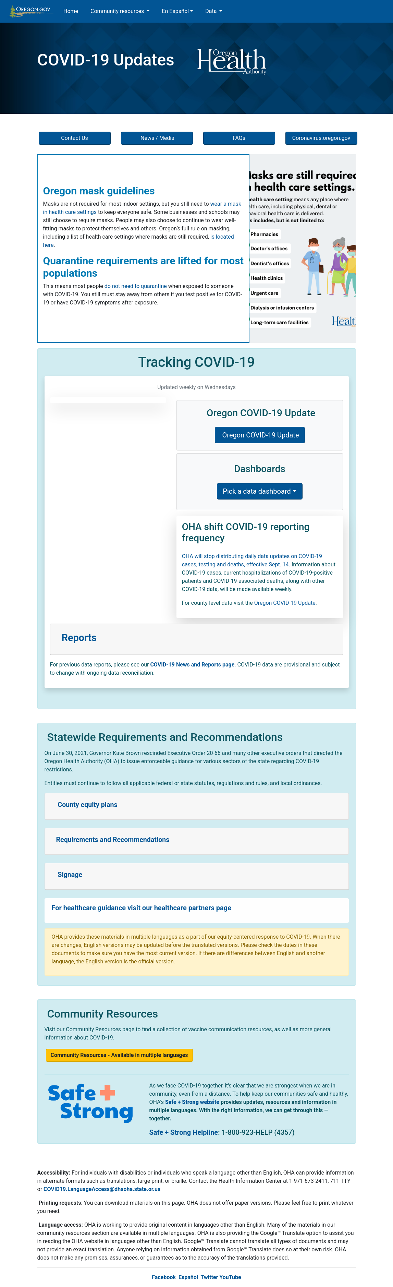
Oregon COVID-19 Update (260, 435)
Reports (79, 638)
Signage (69, 875)
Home (70, 11)
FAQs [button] (239, 138)
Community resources (117, 11)
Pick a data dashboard (257, 491)
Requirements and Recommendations (113, 840)
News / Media (156, 138)
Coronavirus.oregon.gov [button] (321, 138)
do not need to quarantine (136, 286)
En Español (175, 11)
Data (211, 11)
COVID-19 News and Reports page (192, 664)
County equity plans (87, 805)
